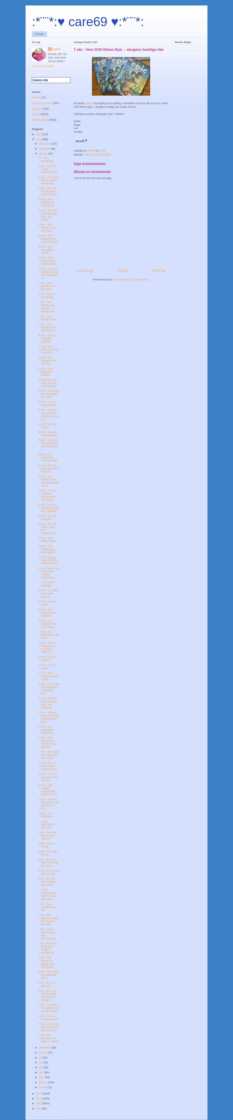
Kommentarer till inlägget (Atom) (131, 279)
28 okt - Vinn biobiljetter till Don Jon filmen (48, 238)
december (45, 143)
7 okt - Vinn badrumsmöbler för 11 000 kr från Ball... (48, 920)
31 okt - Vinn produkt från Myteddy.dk (46, 202)
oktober (43, 153)
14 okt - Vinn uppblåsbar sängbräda (46, 729)
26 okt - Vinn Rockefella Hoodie (45, 249)
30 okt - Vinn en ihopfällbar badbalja (47, 338)
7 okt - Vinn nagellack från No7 (47, 907)
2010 (39, 1103)
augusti (43, 1052)
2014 (39, 134)
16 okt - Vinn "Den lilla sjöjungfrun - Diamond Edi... (48, 689)
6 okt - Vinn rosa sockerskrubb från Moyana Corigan (47, 995)
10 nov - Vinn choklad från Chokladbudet (47, 261)
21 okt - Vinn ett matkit (47, 603)
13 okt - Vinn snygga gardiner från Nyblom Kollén (47, 790)
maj (41, 1067)
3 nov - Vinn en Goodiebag (46, 296)
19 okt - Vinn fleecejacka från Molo (48, 634)
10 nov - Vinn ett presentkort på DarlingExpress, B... (48, 274)
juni (41, 1062)
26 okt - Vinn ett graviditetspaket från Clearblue (48, 507)
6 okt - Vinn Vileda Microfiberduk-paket (48, 974)
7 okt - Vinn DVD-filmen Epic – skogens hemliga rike (48, 948)
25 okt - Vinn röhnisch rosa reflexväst (47, 227)
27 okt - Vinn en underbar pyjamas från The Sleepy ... (47, 495)
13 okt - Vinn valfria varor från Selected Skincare (47, 742)
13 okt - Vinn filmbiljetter (45, 815)
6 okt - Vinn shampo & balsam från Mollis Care (46, 962)
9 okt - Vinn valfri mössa (47, 853)
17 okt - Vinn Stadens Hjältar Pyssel (48, 676)
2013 (39, 139)
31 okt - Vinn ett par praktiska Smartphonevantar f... (48, 414)
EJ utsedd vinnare (42, 103)
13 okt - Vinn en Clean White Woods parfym (47, 766)
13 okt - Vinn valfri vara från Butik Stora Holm (48, 754)
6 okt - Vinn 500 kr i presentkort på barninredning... (48, 1008)
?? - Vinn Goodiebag (46, 160)
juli (41, 1057)
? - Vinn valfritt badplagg (46, 584)
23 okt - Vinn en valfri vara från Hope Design (47, 382)
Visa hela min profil (42, 66)
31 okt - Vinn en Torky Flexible (47, 403)
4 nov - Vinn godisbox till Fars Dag (46, 286)
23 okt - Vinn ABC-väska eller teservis (48, 593)
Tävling (88, 154)
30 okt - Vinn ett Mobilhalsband (47, 434)
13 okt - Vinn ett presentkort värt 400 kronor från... (48, 804)
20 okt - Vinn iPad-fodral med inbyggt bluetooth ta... (48, 573)
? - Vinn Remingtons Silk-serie (46, 824)
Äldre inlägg (159, 270)
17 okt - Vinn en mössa (47, 667)
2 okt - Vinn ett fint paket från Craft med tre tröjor (48, 1027)
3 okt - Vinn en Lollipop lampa (47, 1018)
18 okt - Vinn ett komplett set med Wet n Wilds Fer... (47, 647)
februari (43, 1082)
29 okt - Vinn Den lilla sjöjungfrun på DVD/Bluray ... (48, 445)
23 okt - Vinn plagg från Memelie (45, 371)
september (45, 1047)
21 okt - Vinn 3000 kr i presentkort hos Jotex (48, 393)
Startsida (39, 34)
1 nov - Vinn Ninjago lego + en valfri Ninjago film (47, 307)
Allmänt (36, 97)
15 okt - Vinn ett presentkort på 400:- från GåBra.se (47, 703)
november (45, 148)
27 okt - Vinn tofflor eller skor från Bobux (48, 349)
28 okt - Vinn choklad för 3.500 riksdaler (48, 457)
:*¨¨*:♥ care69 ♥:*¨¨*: (88, 22)
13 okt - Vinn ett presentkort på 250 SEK (47, 777)
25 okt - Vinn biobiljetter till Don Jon (47, 360)
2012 (39, 1093)
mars (42, 1077)
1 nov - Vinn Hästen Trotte (47, 318)
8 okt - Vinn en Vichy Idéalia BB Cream (46, 881)
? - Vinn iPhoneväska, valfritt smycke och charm (47, 894)
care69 (56, 49)
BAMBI (89, 103)
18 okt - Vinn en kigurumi (47, 659)
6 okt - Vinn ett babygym (46, 984)
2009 (39, 1108)
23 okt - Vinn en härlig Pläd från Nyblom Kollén (48, 560)
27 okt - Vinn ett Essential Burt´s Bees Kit (48, 468)
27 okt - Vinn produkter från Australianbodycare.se (48, 481)
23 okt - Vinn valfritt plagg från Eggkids (46, 549)
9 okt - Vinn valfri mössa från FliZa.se (47, 835)
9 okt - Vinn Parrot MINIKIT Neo (48, 872)
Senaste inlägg (84, 270)
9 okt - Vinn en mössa (46, 845)
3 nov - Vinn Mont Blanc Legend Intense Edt (48, 180)
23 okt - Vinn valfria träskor (47, 540)
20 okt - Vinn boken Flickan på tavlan (47, 612)
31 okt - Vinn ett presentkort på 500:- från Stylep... (47, 215)
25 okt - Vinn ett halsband (47, 517)
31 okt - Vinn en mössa (47, 426)
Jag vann (37, 108)
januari (43, 1087)
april (41, 1072)
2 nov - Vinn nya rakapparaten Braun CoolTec (48, 191)
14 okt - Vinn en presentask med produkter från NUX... (48, 717)
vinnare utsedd (102, 154)
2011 (39, 1098)
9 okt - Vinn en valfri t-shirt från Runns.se (48, 862)
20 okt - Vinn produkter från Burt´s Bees (47, 623)
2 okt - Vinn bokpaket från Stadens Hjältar (48, 1038)
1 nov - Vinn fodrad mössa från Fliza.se (47, 327)
